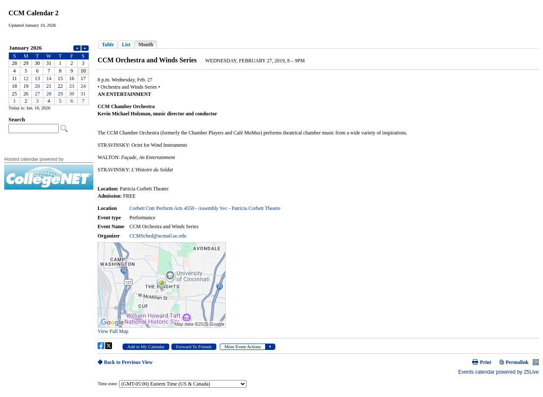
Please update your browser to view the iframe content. (48, 74)
